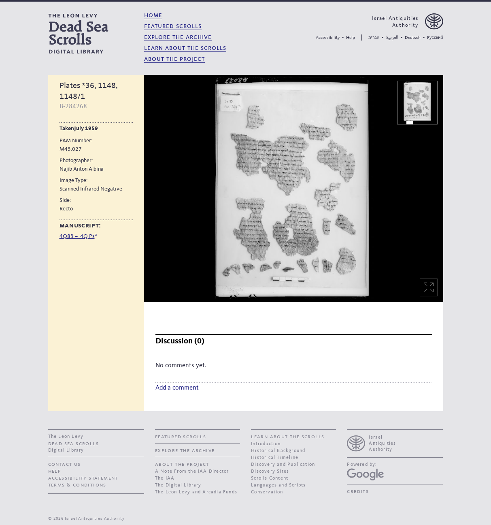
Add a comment (177, 388)
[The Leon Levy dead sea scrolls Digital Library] (93, 33)
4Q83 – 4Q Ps (77, 236)
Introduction (266, 443)
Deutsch (413, 38)
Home (153, 15)
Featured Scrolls (173, 26)
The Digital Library (178, 485)
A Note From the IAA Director (192, 471)
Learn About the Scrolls (185, 48)
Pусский (435, 38)
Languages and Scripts (278, 485)
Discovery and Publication (283, 464)
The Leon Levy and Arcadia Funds (196, 492)
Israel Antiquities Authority (395, 22)
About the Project (174, 59)
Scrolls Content (269, 478)
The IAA (164, 478)
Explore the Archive (178, 37)
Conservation (267, 492)
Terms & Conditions (77, 485)
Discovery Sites (270, 471)
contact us (64, 464)
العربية (392, 38)
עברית (373, 37)
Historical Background (278, 450)
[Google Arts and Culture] (365, 474)
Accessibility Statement (83, 478)
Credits (358, 491)
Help (350, 38)
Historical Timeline (274, 457)
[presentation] (395, 442)
